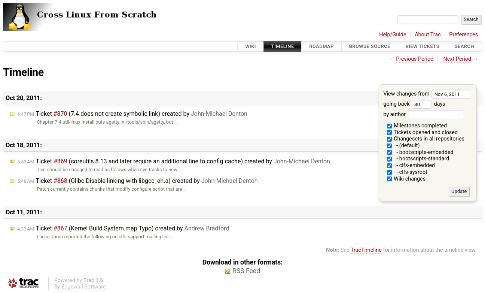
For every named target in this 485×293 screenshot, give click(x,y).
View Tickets (422, 46)
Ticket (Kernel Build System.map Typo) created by (123, 228)
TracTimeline (366, 250)
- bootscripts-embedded (420, 152)
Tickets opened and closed (422, 132)
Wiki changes (406, 179)
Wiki (250, 46)
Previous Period (414, 59)
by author (423, 114)
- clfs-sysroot (407, 172)
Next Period (457, 59)
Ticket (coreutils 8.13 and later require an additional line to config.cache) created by (173, 161)
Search (464, 46)
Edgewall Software (83, 287)
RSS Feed (246, 271)
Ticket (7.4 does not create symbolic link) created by (132, 113)
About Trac (428, 34)
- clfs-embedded (411, 165)
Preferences (463, 34)
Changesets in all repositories (425, 139)
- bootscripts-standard (418, 158)
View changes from (427, 94)
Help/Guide (392, 34)
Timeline (282, 46)
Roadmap (321, 46)
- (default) (403, 145)
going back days (414, 104)
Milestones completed (417, 126)
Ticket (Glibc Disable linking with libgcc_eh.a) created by (137, 180)
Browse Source (369, 46)
